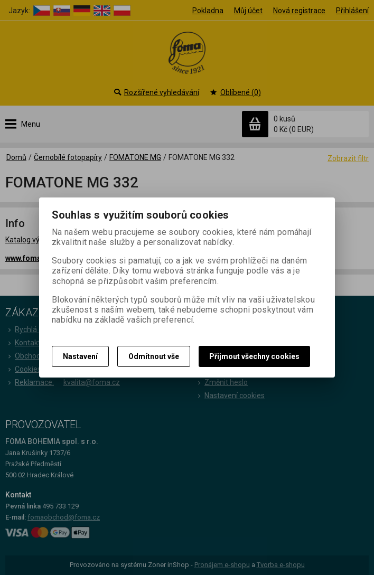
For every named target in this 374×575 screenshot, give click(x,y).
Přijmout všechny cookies (254, 356)
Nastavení (80, 356)
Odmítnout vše (153, 356)
